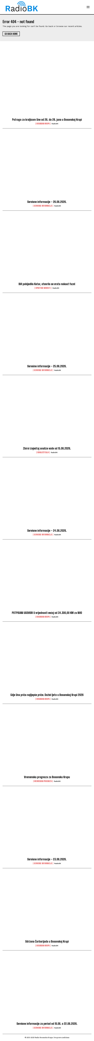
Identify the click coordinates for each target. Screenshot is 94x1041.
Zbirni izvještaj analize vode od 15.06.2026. (47, 448)
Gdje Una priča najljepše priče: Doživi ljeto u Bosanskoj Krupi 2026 (47, 695)
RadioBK (55, 124)
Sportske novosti (43, 288)
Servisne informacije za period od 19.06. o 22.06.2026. (47, 1023)
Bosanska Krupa (42, 124)
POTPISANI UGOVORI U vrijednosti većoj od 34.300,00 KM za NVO (47, 613)
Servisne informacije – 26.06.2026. (47, 202)
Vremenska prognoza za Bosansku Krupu (47, 777)
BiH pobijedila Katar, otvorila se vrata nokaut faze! (47, 284)
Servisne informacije (43, 206)
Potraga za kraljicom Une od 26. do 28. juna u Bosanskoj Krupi (47, 119)
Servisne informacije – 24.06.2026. (47, 530)
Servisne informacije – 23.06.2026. (47, 859)
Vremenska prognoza (43, 781)
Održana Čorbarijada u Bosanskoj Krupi (47, 941)
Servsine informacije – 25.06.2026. (47, 366)
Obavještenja (43, 452)
